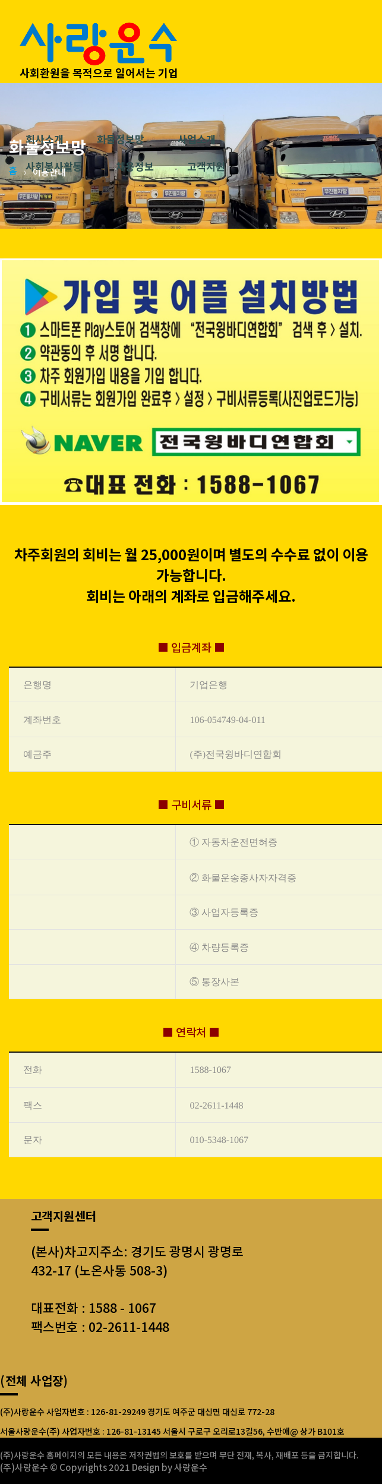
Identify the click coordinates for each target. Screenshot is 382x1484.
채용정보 (135, 166)
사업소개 (197, 139)
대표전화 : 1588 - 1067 (93, 1307)
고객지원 (206, 166)
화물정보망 (120, 139)
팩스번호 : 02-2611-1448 (100, 1326)
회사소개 (45, 139)
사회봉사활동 (54, 166)
